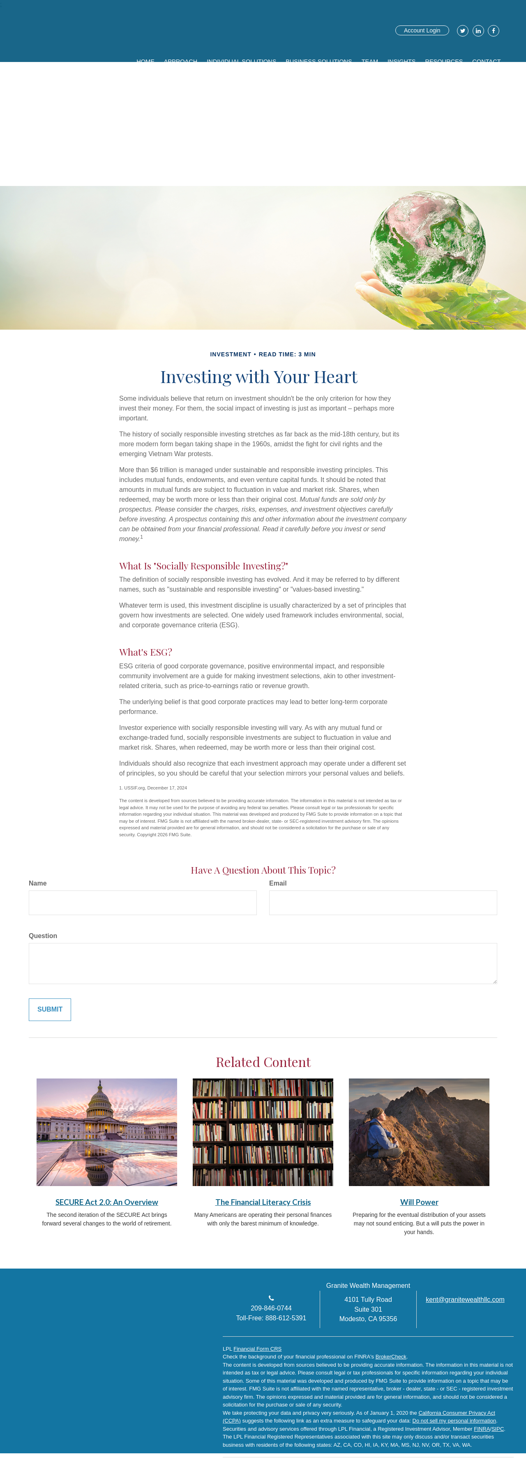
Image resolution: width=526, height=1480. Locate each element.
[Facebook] (492, 31)
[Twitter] (461, 31)
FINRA (482, 1429)
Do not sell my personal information (454, 1421)
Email (278, 883)
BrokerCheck (391, 1357)
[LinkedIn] (477, 31)
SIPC (497, 1429)
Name (38, 883)
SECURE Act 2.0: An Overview (106, 1202)
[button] (208, 59)
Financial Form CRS (257, 1349)
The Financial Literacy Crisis (263, 1202)
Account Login (422, 30)
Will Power (419, 1202)
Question (43, 935)
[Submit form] (50, 1009)
